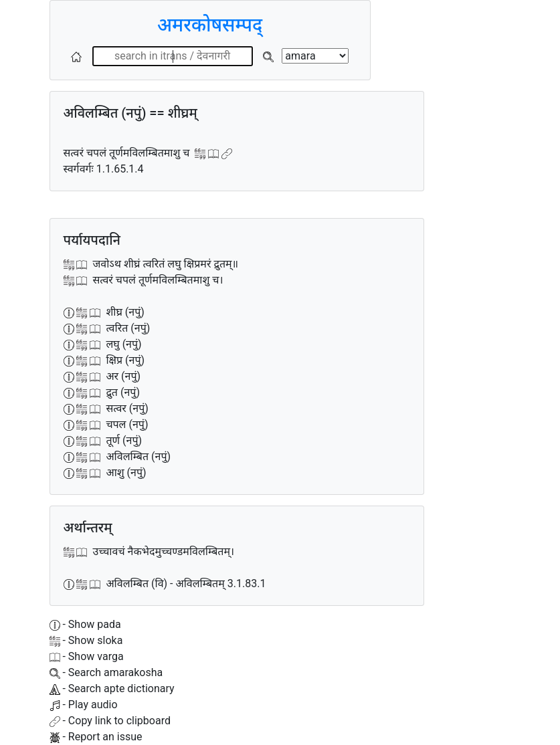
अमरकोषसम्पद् (209, 25)
